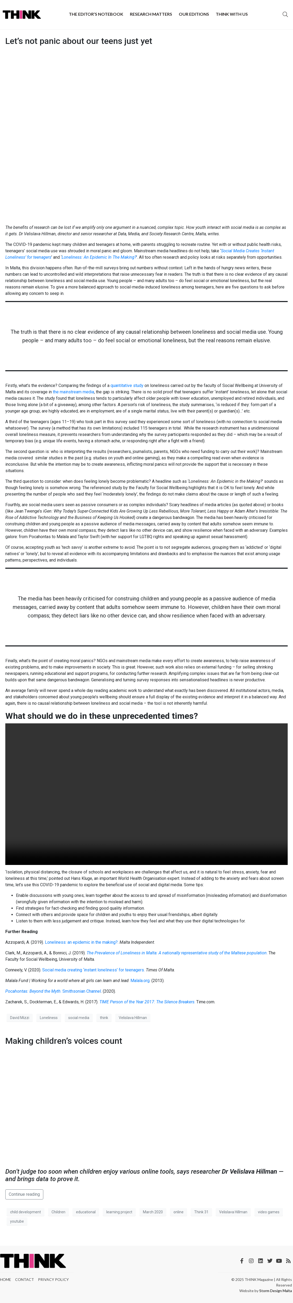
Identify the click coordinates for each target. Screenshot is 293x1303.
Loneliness (49, 1018)
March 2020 (153, 1212)
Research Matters (151, 14)
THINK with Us (232, 14)
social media (78, 1018)
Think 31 (201, 1212)
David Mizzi (19, 1018)
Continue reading (24, 1194)
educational (86, 1212)
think (104, 1018)
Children (58, 1212)
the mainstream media (73, 391)
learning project (119, 1212)
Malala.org (140, 980)
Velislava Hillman (133, 1018)
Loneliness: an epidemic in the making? (81, 942)
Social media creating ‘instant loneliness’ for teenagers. (93, 969)
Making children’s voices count (63, 1041)
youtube (17, 1221)
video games (268, 1212)
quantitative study (127, 385)
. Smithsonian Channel (53, 991)
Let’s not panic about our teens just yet (78, 41)
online (178, 1212)
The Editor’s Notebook (96, 14)
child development (25, 1212)
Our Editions (194, 14)
